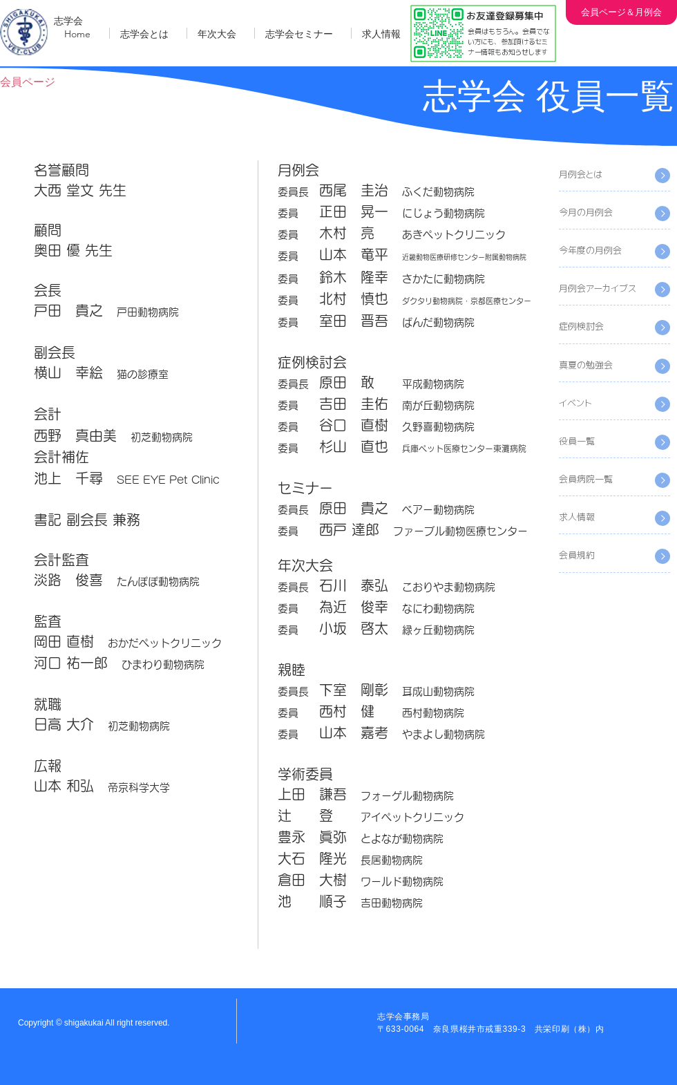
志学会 (68, 20)
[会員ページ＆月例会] (621, 12)
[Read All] (662, 213)
